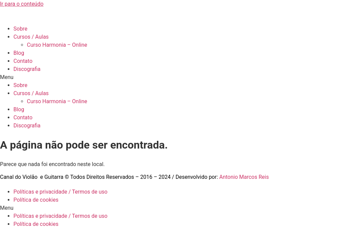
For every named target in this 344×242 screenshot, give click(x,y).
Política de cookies (35, 200)
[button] (172, 77)
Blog (18, 53)
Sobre (20, 29)
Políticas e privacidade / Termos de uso (60, 192)
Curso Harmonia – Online (57, 45)
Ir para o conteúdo (21, 4)
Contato (23, 61)
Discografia (27, 69)
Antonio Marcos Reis (244, 177)
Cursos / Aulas (31, 37)
